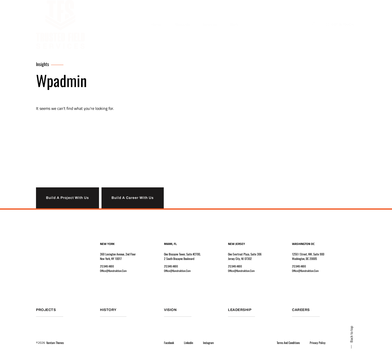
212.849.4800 (108, 267)
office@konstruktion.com (114, 271)
